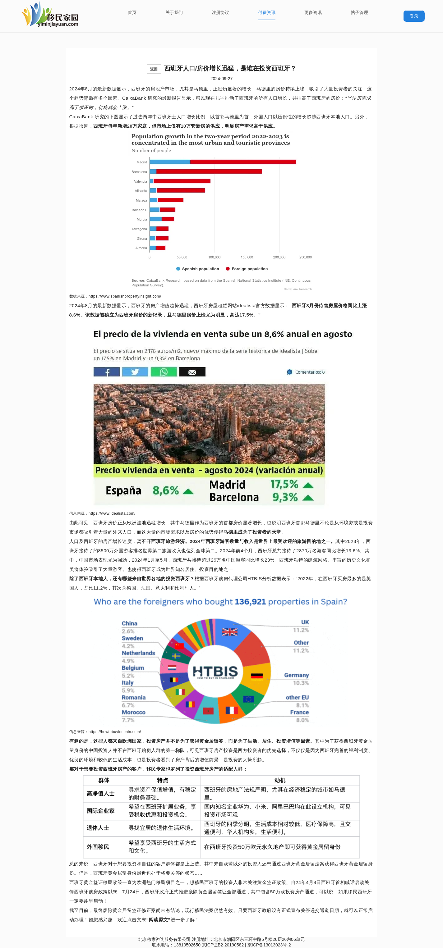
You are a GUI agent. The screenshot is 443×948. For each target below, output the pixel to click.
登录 (414, 16)
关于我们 (174, 12)
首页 (132, 12)
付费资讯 (266, 12)
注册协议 (220, 12)
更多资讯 (313, 12)
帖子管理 (359, 12)
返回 (154, 69)
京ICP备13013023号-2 (269, 944)
